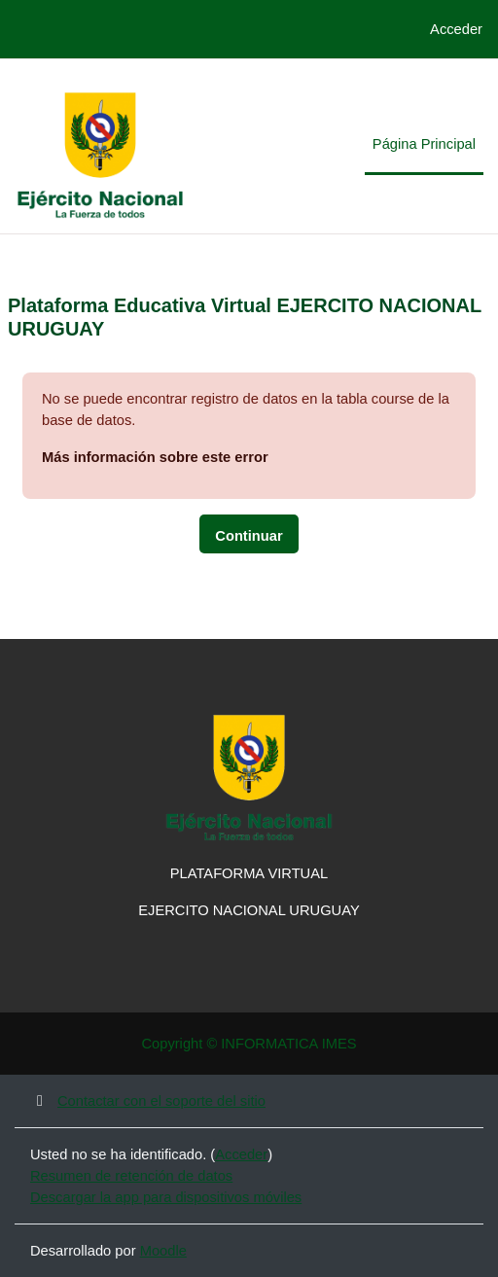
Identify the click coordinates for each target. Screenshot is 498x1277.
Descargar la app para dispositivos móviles (166, 1197)
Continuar (248, 536)
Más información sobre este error (155, 457)
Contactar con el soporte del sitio (148, 1101)
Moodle (163, 1251)
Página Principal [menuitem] (424, 144)
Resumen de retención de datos (131, 1176)
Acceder (456, 29)
